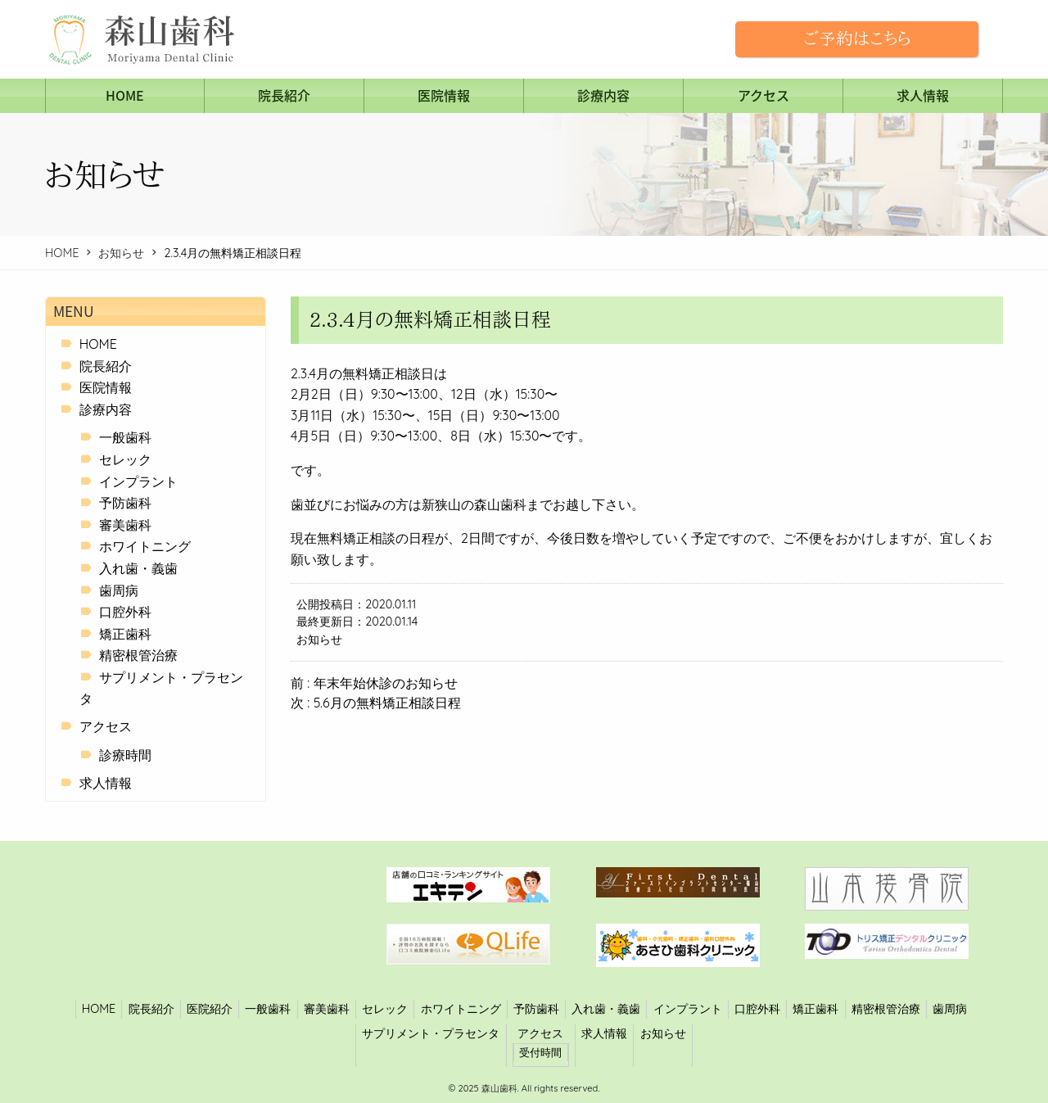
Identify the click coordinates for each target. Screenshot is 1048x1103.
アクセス (763, 95)
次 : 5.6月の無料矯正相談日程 (376, 702)
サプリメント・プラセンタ (430, 1033)
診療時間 (125, 755)
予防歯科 (125, 503)
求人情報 (923, 95)
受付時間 (540, 1052)
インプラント (138, 481)
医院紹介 (210, 1008)
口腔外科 (125, 611)
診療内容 (603, 95)
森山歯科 (498, 1088)
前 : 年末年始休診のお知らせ (374, 683)
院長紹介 (284, 95)
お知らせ (121, 253)
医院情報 (444, 95)
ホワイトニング (145, 546)
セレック (125, 459)
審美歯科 (125, 525)
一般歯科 (125, 437)
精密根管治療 (138, 655)
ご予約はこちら (856, 38)
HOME (125, 95)
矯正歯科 (125, 634)
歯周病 (118, 590)
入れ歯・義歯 (138, 568)
